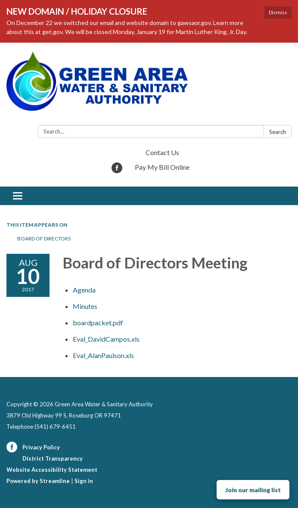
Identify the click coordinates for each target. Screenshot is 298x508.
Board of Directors (44, 238)
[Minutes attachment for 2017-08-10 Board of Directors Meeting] (85, 306)
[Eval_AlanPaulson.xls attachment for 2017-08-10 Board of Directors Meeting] (103, 355)
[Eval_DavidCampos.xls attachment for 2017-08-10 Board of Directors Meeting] (106, 339)
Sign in (83, 480)
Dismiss (278, 12)
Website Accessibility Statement (51, 469)
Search (277, 131)
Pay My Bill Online (162, 167)
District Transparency (52, 458)
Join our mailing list (253, 489)
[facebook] (117, 170)
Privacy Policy (41, 447)
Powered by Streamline (38, 480)
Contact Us (162, 152)
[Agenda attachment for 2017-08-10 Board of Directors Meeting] (84, 290)
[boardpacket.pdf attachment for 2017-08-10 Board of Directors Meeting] (98, 322)
